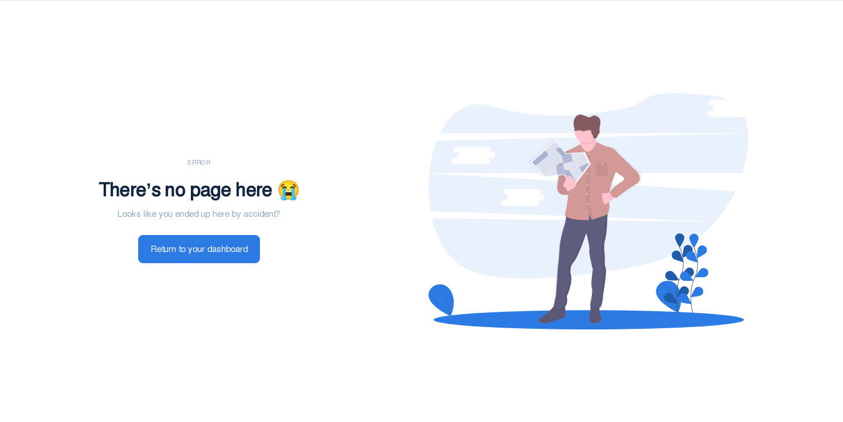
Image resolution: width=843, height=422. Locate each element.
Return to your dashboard (199, 249)
